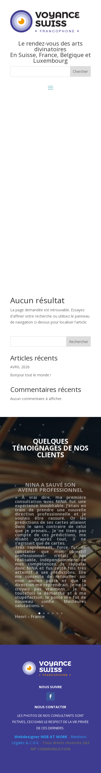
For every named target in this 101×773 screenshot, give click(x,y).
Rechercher (78, 341)
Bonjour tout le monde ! (30, 374)
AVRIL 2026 (20, 366)
